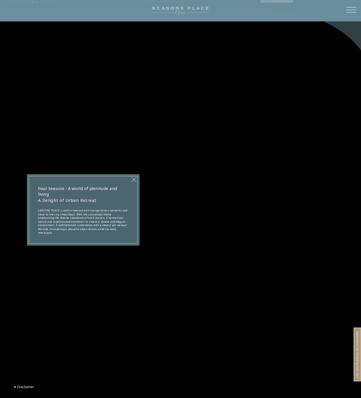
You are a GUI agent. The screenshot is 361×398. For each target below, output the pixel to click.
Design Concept (157, 11)
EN (329, 11)
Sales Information (243, 11)
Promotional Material (208, 11)
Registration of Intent (277, 11)
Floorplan (181, 11)
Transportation (97, 11)
